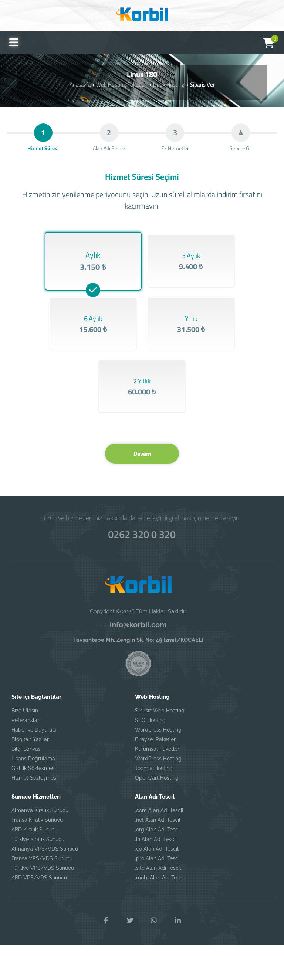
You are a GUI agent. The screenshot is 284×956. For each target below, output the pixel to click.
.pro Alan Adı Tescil (158, 869)
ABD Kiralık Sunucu (34, 840)
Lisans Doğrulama (33, 769)
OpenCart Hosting (157, 788)
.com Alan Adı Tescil (159, 821)
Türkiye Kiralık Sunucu (37, 850)
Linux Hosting (169, 84)
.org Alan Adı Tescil (158, 840)
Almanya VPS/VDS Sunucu (44, 859)
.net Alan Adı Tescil (157, 831)
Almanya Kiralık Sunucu (39, 821)
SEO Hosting (150, 731)
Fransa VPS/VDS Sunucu (41, 869)
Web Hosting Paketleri (122, 84)
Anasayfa (80, 84)
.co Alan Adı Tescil (157, 859)
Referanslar (25, 731)
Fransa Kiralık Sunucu (37, 831)
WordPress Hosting (158, 769)
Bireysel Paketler (155, 750)
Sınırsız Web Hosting (160, 721)
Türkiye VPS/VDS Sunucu (42, 879)
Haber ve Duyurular (34, 740)
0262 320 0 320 (142, 544)
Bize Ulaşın (24, 721)
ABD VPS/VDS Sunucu (39, 888)
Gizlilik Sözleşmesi (33, 779)
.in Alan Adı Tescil (156, 850)
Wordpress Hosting (158, 740)
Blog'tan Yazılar (30, 750)
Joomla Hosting (154, 779)
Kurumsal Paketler (157, 760)
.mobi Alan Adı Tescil (160, 888)
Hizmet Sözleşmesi (34, 788)
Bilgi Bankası (26, 760)
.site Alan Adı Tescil (158, 879)
